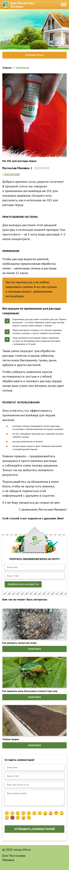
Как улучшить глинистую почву (19, 642)
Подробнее (34, 649)
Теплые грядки (10, 739)
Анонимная (22, 67)
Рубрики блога (34, 55)
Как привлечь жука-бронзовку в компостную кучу (29, 691)
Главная (7, 67)
